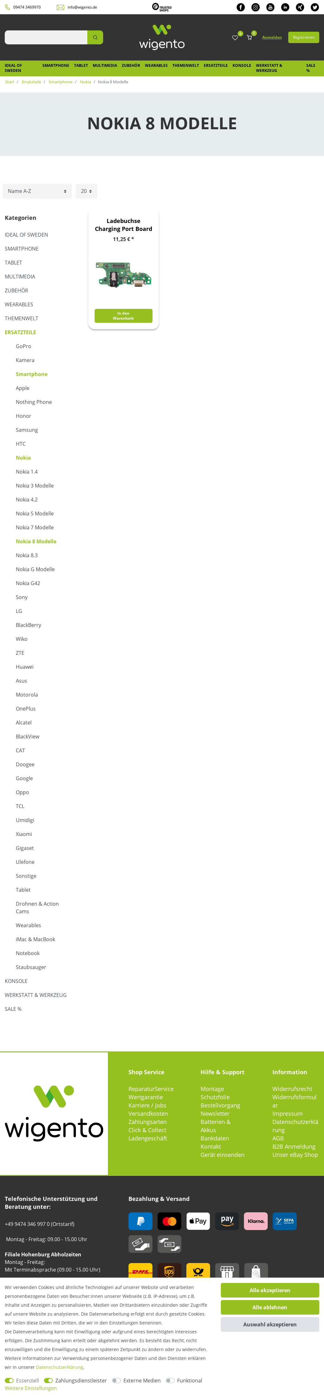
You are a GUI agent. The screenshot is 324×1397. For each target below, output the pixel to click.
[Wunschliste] (235, 38)
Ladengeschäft (147, 1138)
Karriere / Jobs (147, 1105)
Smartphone (55, 65)
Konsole (242, 65)
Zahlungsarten (147, 1122)
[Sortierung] (37, 191)
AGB (278, 1138)
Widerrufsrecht (292, 1089)
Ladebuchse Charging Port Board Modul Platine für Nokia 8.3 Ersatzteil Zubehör (123, 225)
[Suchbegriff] (46, 37)
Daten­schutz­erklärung (59, 1367)
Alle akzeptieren (270, 1290)
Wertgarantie (145, 1097)
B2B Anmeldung (293, 1146)
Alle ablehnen (269, 1307)
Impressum (287, 1113)
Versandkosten (148, 1113)
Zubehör (131, 65)
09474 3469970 (27, 7)
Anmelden (272, 37)
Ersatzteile (216, 65)
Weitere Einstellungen (31, 1388)
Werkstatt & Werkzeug (269, 68)
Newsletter (215, 1113)
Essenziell (27, 1380)
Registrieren (304, 37)
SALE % (310, 68)
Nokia (85, 82)
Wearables (156, 65)
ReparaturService (151, 1089)
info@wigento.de (82, 7)
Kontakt (211, 1146)
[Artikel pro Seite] (86, 191)
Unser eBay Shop (295, 1154)
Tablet (81, 65)
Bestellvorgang (220, 1105)
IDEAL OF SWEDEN (13, 68)
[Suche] (95, 37)
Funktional (189, 1380)
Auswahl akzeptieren (270, 1324)
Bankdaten (215, 1138)
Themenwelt (185, 65)
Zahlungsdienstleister (81, 1380)
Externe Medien (142, 1380)
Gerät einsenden (223, 1154)
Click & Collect (147, 1130)
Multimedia (105, 65)
